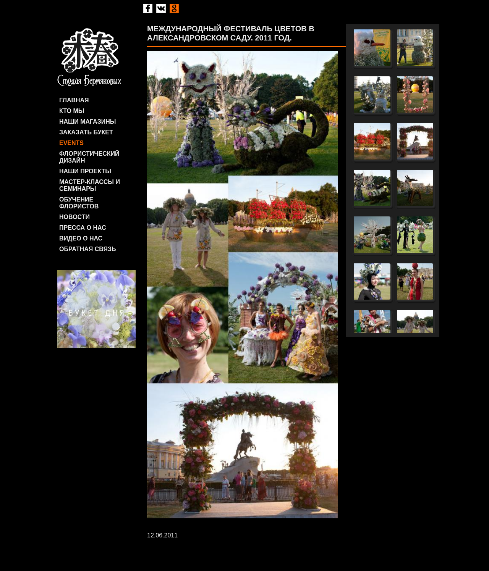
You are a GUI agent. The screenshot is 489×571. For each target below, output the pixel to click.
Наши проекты (85, 171)
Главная (74, 100)
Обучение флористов (79, 203)
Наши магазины (87, 121)
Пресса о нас (82, 227)
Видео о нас (80, 238)
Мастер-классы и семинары (89, 185)
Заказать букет (86, 132)
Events (71, 143)
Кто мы (71, 111)
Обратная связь (87, 249)
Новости (74, 217)
